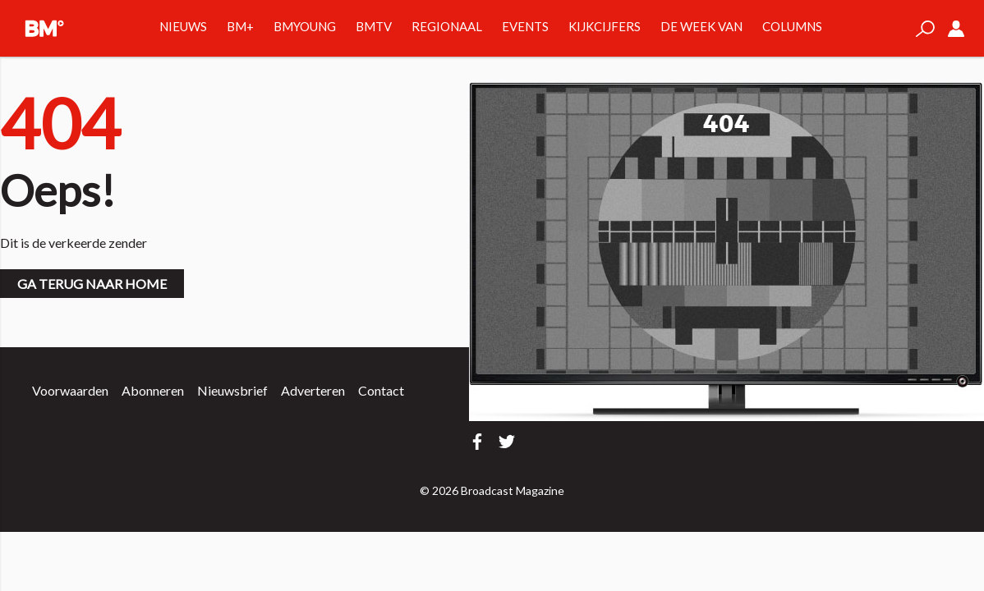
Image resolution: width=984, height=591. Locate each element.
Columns (792, 26)
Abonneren (153, 390)
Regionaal (447, 26)
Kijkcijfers (604, 26)
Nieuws (183, 26)
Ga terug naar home (92, 283)
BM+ (240, 26)
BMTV (374, 26)
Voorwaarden (70, 390)
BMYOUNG (305, 26)
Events (525, 26)
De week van (701, 26)
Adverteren (313, 390)
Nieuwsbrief (232, 390)
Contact (381, 390)
